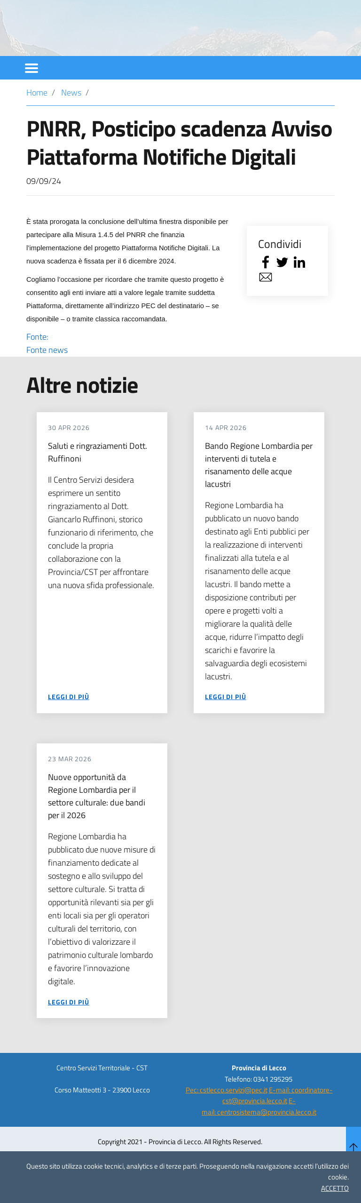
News (71, 118)
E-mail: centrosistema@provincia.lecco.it (259, 1131)
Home (36, 118)
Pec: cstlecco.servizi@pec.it (226, 1115)
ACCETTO (335, 1188)
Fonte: (128, 369)
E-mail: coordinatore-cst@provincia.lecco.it (277, 1120)
